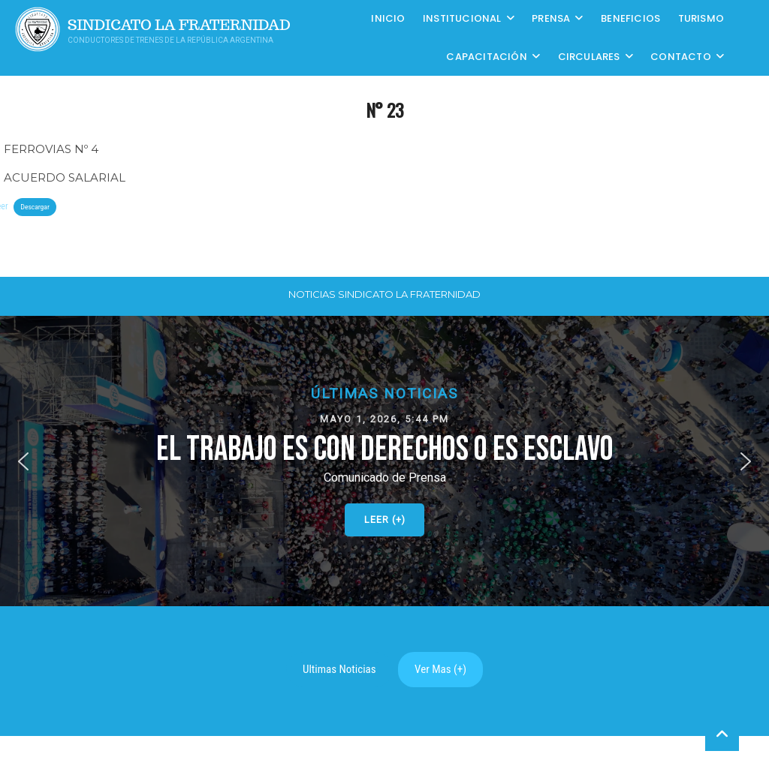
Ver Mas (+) (440, 669)
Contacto (680, 57)
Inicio (388, 18)
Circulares (589, 57)
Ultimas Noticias (339, 669)
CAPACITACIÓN (486, 57)
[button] (384, 461)
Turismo (701, 18)
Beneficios (630, 18)
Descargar (34, 207)
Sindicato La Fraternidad (179, 25)
